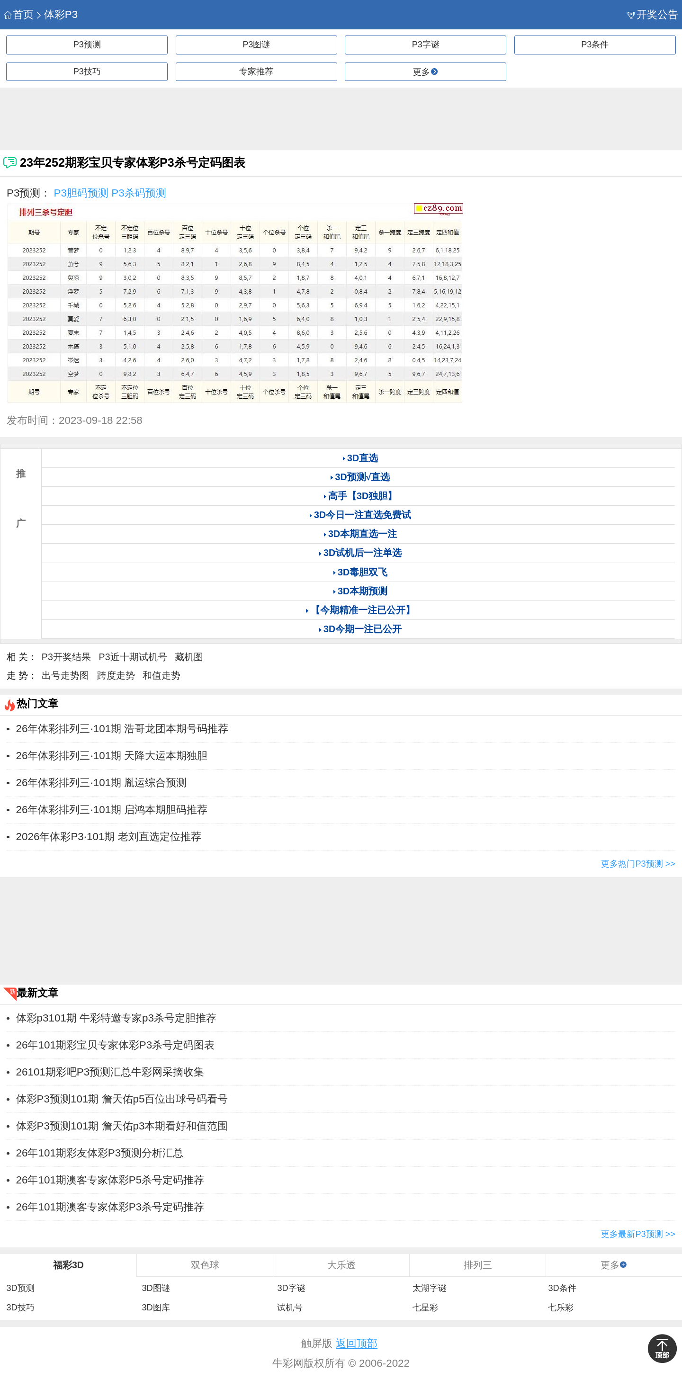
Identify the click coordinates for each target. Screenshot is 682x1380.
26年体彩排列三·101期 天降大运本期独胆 (112, 756)
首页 (19, 14)
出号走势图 (65, 675)
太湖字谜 (430, 1288)
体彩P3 (56, 14)
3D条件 (562, 1288)
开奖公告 (653, 14)
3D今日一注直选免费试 (362, 515)
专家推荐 (256, 71)
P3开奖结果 (66, 657)
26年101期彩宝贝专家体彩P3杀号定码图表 (115, 1045)
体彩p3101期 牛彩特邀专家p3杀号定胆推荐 (116, 1018)
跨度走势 (116, 675)
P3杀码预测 (138, 193)
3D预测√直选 (362, 477)
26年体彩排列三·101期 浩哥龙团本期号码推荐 (122, 729)
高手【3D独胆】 (362, 496)
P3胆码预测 (81, 193)
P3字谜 (426, 44)
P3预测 (87, 44)
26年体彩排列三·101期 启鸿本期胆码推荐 (112, 809)
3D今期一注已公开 (362, 629)
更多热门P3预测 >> (638, 864)
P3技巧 (87, 71)
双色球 (205, 1265)
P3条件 (595, 44)
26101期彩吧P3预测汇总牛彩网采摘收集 (110, 1072)
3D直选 (362, 458)
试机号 (290, 1307)
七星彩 (425, 1307)
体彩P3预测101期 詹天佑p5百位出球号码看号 (122, 1099)
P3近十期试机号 (133, 657)
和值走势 (161, 675)
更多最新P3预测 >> (638, 1234)
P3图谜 (256, 44)
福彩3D (68, 1265)
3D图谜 (156, 1288)
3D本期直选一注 (362, 534)
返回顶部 (356, 1343)
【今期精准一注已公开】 (363, 610)
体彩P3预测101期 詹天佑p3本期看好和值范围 (122, 1126)
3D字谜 (291, 1288)
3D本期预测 (362, 591)
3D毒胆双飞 (362, 572)
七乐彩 (561, 1307)
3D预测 (20, 1288)
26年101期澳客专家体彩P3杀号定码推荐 (110, 1207)
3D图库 (156, 1307)
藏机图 (189, 657)
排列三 (478, 1265)
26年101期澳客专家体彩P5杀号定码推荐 (110, 1180)
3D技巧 (20, 1307)
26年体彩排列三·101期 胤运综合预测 (101, 783)
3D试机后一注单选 (362, 552)
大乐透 (341, 1265)
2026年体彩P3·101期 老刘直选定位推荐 (108, 836)
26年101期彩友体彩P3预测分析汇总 (100, 1153)
